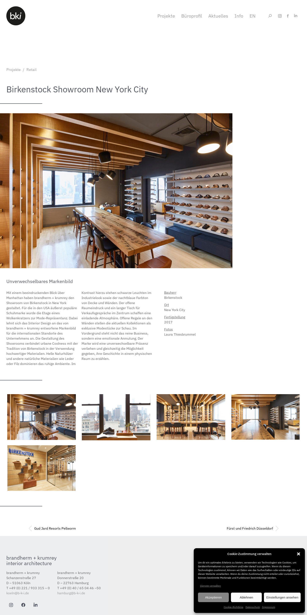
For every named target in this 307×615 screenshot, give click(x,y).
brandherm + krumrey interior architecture (31, 560)
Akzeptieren (213, 597)
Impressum (268, 607)
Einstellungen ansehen (282, 597)
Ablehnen (246, 597)
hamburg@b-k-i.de (71, 593)
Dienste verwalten (210, 585)
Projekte (13, 69)
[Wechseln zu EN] (256, 15)
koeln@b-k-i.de (17, 593)
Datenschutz (253, 607)
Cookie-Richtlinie (233, 607)
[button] (298, 554)
